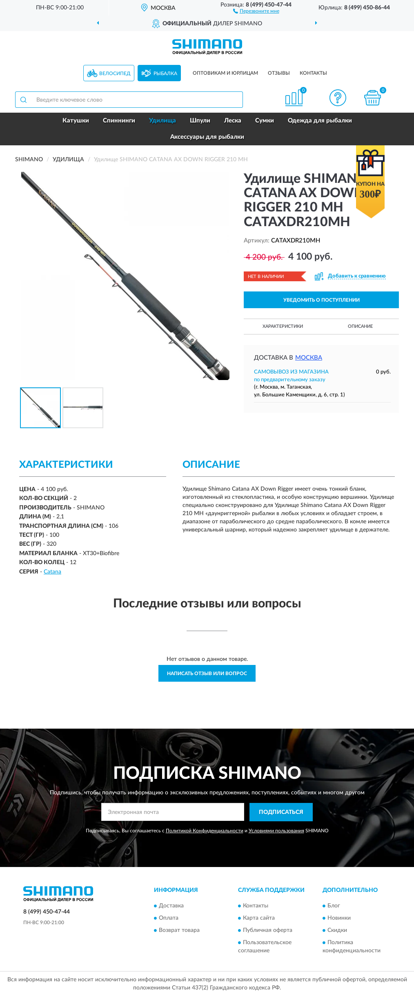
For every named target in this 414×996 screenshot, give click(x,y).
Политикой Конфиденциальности (204, 830)
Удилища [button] (162, 121)
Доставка (171, 906)
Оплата (168, 918)
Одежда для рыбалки (320, 121)
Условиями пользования (276, 830)
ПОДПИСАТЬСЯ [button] (281, 812)
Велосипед (115, 73)
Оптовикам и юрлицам (225, 73)
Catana (52, 572)
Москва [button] (308, 358)
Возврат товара (179, 931)
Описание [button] (360, 326)
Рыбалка (165, 73)
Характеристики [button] (283, 326)
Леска (232, 121)
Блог (333, 906)
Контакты (313, 73)
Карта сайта (259, 918)
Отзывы (279, 73)
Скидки (337, 931)
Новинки (339, 918)
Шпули (200, 121)
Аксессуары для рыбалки (207, 137)
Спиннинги (119, 121)
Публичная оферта (267, 931)
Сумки (264, 121)
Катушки (75, 121)
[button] (256, 10)
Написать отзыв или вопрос (207, 673)
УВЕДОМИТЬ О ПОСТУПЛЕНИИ (321, 300)
